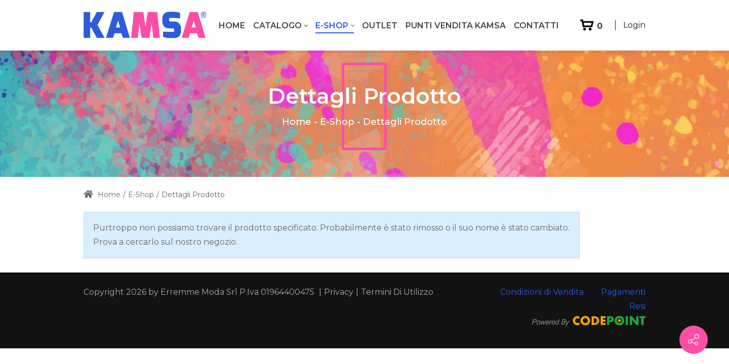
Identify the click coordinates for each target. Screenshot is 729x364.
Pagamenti (623, 292)
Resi (637, 306)
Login (634, 25)
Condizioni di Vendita (542, 292)
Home (296, 121)
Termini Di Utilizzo (397, 292)
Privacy (338, 292)
